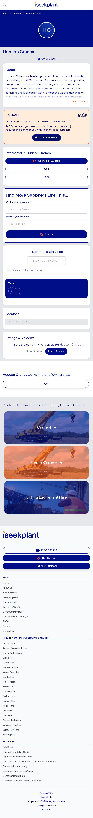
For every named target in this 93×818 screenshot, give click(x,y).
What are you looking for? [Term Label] (19, 202)
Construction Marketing (15, 766)
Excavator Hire (10, 667)
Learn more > (79, 101)
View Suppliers (10, 597)
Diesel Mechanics (12, 720)
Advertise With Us (12, 607)
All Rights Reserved (46, 805)
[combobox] (46, 209)
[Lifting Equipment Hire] (46, 497)
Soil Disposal (9, 734)
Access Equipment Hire (15, 648)
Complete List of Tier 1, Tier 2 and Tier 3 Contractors (29, 761)
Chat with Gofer (46, 137)
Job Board (8, 747)
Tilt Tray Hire (9, 682)
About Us (7, 588)
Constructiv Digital (12, 612)
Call (46, 169)
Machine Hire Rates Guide (16, 752)
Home (6, 13)
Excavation (8, 686)
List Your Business (46, 566)
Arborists (7, 710)
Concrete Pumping (12, 653)
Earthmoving (9, 696)
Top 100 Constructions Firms (17, 757)
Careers (7, 626)
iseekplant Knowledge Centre (18, 771)
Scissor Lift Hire (11, 730)
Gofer (6, 621)
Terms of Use (46, 793)
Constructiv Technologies (16, 616)
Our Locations (10, 602)
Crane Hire (8, 658)
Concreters (9, 715)
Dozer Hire (8, 662)
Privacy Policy (46, 797)
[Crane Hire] (46, 427)
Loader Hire (9, 691)
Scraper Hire (9, 701)
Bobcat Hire (9, 643)
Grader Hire (9, 677)
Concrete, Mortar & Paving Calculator (22, 780)
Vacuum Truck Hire (12, 725)
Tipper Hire (8, 706)
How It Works (10, 592)
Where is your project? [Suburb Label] (17, 217)
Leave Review (56, 351)
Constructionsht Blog (14, 776)
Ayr (46, 383)
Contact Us (8, 631)
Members (17, 13)
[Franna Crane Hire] (46, 462)
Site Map (46, 809)
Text (46, 176)
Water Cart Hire (11, 672)
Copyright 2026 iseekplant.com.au (46, 801)
